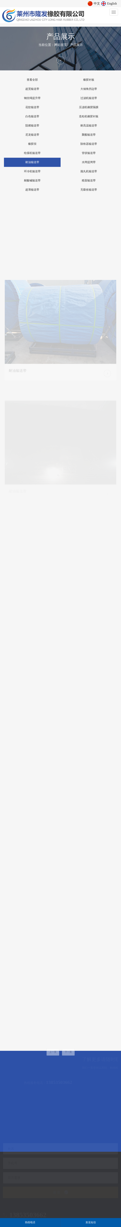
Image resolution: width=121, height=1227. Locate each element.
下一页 (68, 1057)
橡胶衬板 (88, 83)
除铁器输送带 (88, 147)
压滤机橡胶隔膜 (88, 110)
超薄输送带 (32, 193)
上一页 (52, 1057)
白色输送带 (32, 119)
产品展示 (76, 48)
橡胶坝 (32, 147)
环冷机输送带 (32, 174)
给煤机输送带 (32, 156)
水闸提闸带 (89, 165)
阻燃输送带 (32, 129)
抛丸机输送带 (88, 174)
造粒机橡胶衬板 (88, 119)
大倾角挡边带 (88, 92)
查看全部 (32, 83)
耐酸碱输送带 (32, 184)
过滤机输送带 (88, 101)
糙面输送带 (89, 184)
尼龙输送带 (32, 138)
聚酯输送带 (89, 138)
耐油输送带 (32, 165)
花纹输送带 (32, 110)
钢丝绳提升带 (32, 101)
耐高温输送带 (88, 129)
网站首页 (60, 48)
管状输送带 (89, 156)
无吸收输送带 (88, 193)
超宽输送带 (32, 92)
